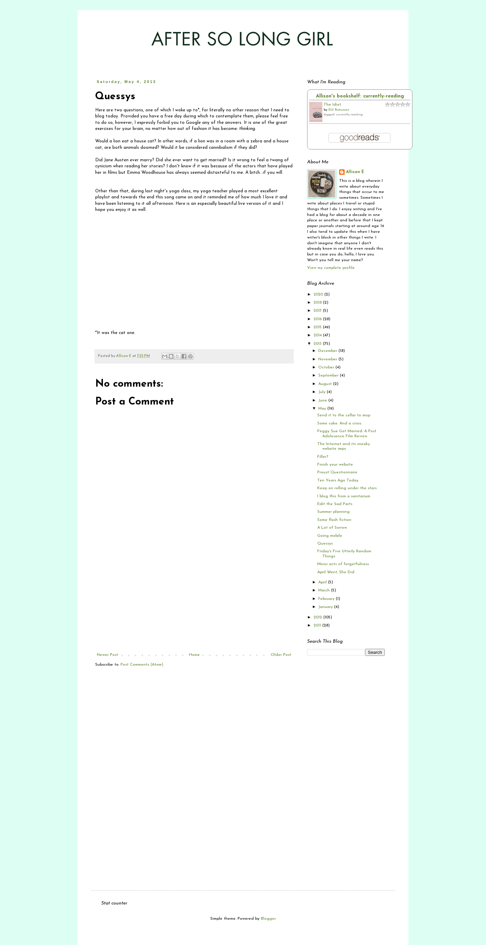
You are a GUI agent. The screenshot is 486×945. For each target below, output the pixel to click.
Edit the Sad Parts (334, 504)
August (325, 384)
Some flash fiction (334, 520)
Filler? (322, 457)
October (326, 367)
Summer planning (333, 512)
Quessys (325, 543)
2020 (319, 295)
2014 (318, 335)
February (327, 599)
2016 (318, 319)
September (329, 375)
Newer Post (107, 655)
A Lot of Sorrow (332, 528)
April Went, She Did (335, 572)
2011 (318, 625)
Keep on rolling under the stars (347, 488)
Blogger (268, 919)
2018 (318, 303)
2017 (318, 311)
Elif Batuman (338, 110)
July (322, 392)
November (328, 359)
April (323, 582)
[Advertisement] (194, 602)
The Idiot (332, 105)
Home (194, 655)
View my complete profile (331, 268)
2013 (318, 344)
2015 (318, 327)
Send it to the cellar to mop (343, 415)
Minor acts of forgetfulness (343, 564)
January (326, 607)
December (328, 351)
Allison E (355, 172)
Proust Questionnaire (337, 472)
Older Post (281, 655)
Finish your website (335, 465)
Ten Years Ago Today (337, 480)
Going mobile (329, 536)
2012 (318, 617)
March (324, 590)
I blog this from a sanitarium (343, 496)
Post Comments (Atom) (141, 665)
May (322, 409)
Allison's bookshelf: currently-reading (360, 96)
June (323, 400)
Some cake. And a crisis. (339, 423)
